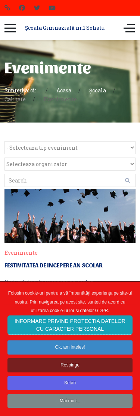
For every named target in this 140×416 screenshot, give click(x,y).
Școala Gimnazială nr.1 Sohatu (65, 27)
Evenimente (21, 252)
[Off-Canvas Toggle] (129, 28)
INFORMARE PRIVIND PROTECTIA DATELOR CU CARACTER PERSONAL (70, 333)
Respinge (70, 372)
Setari (70, 390)
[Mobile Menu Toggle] (10, 28)
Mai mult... (70, 408)
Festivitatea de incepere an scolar (53, 265)
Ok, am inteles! (70, 355)
